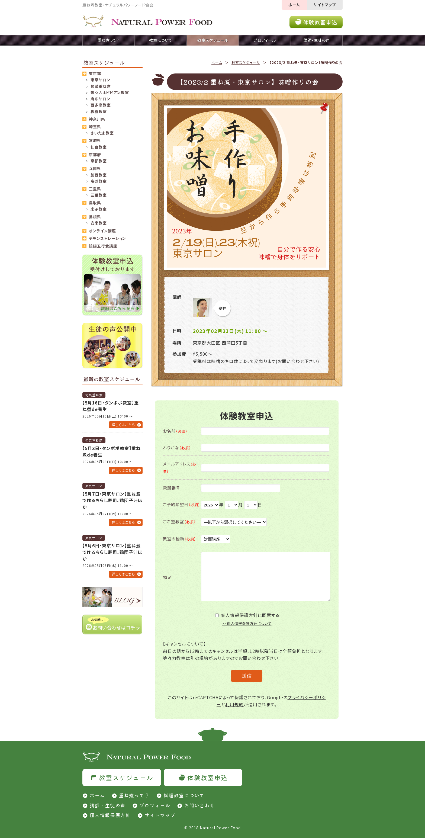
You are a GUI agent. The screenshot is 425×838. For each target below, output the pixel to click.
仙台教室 (99, 147)
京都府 (95, 154)
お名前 (175, 431)
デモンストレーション (107, 238)
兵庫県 (95, 168)
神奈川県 (97, 119)
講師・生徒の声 (107, 805)
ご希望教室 (179, 521)
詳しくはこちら (123, 424)
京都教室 (99, 160)
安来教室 (99, 223)
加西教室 (99, 175)
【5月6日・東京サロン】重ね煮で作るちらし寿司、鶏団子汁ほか (112, 552)
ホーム (294, 4)
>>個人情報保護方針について (247, 623)
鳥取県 (95, 203)
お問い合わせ (199, 805)
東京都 (95, 73)
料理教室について (184, 795)
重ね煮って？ (134, 795)
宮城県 (95, 140)
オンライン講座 (102, 230)
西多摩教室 (101, 105)
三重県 (95, 188)
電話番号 (171, 488)
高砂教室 (99, 181)
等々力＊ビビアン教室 (110, 92)
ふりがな (177, 447)
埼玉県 (95, 126)
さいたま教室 (102, 133)
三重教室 (99, 195)
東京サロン (100, 79)
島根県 (95, 216)
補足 (167, 577)
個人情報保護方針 (110, 814)
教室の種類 (179, 538)
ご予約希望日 (181, 504)
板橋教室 (99, 111)
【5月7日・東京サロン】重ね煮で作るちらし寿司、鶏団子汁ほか (112, 500)
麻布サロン (100, 98)
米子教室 (99, 209)
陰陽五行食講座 (103, 246)
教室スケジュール (245, 62)
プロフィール (154, 805)
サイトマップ (325, 4)
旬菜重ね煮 (101, 86)
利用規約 (234, 704)
